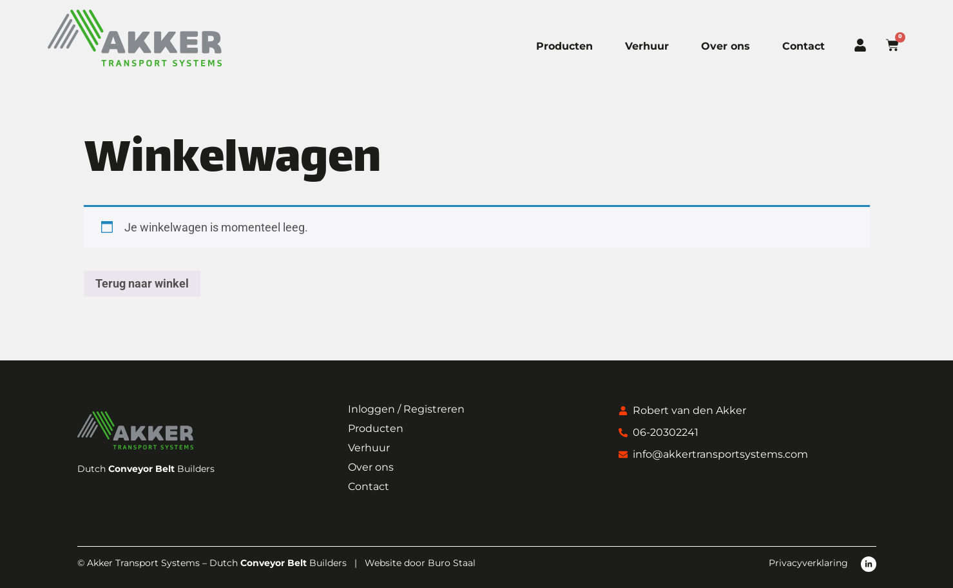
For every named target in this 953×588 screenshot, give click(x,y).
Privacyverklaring (808, 563)
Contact (803, 46)
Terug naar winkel (142, 283)
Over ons (725, 46)
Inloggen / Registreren (406, 409)
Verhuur (647, 46)
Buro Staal (452, 563)
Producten (564, 46)
